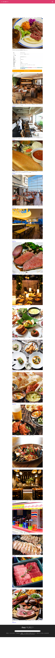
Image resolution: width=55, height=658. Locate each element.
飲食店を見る (14, 241)
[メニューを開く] (52, 1)
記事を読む (13, 106)
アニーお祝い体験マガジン (5, 1)
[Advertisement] (27, 10)
